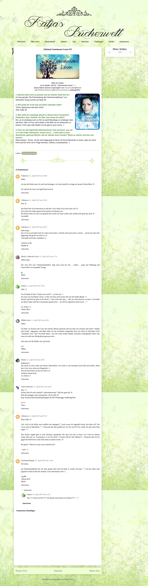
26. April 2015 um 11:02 (41, 494)
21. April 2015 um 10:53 (38, 227)
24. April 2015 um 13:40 (44, 460)
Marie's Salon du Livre (30, 256)
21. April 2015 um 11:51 (48, 256)
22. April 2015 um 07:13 (38, 416)
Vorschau (85, 41)
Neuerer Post (21, 571)
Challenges (98, 41)
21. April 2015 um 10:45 (38, 200)
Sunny (23, 286)
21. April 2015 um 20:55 (36, 360)
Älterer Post (94, 571)
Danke (111, 41)
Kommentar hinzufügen (26, 511)
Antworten (25, 193)
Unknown (25, 176)
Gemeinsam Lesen (29, 153)
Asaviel (67, 88)
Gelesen (64, 41)
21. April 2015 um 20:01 (40, 320)
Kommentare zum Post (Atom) (62, 579)
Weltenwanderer (44, 90)
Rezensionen (50, 41)
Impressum (124, 41)
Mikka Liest (25, 320)
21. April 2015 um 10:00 (38, 176)
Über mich (35, 41)
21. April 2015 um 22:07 (42, 387)
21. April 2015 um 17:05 (35, 286)
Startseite (21, 41)
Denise (23, 360)
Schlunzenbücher (62, 90)
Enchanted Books (28, 460)
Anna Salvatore (27, 387)
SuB (74, 41)
